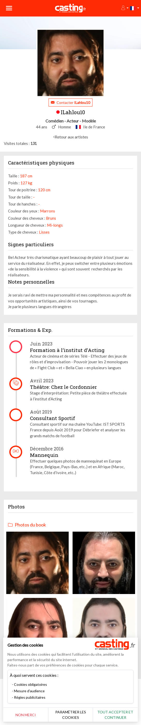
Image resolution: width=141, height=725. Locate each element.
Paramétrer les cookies (70, 715)
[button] (124, 8)
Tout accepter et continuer (115, 715)
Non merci (25, 715)
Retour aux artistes (71, 136)
